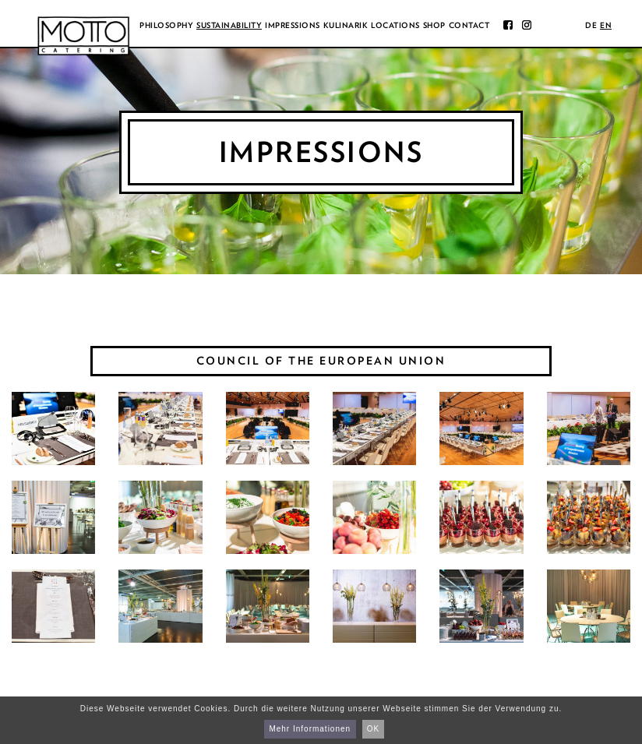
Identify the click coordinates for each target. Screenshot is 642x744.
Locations (395, 25)
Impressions (292, 25)
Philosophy (166, 25)
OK (373, 729)
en (606, 25)
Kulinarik (346, 25)
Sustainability (229, 25)
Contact (469, 25)
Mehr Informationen (310, 729)
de (591, 25)
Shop (434, 25)
